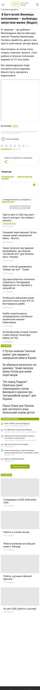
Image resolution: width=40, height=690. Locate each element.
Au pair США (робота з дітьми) (19, 608)
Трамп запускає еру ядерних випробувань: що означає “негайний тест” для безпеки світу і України (18, 252)
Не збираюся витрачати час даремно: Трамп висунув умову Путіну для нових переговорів (20, 370)
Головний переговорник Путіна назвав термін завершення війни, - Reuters (19, 235)
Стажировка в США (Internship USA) (19, 501)
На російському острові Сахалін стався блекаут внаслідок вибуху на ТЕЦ (20, 334)
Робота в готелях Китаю (16, 532)
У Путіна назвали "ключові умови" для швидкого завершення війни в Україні (19, 354)
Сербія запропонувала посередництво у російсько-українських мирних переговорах (18, 318)
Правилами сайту (8, 202)
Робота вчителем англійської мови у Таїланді (19, 545)
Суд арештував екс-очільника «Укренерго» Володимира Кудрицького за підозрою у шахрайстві (19, 284)
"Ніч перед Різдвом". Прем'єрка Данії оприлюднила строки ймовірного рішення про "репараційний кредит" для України (19, 390)
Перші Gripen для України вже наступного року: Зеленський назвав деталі (19, 409)
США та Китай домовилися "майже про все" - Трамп (17, 268)
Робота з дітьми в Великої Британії (17, 578)
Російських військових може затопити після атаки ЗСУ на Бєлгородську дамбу (18, 300)
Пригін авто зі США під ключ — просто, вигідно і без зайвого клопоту (19, 217)
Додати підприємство (20, 466)
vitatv (15, 125)
